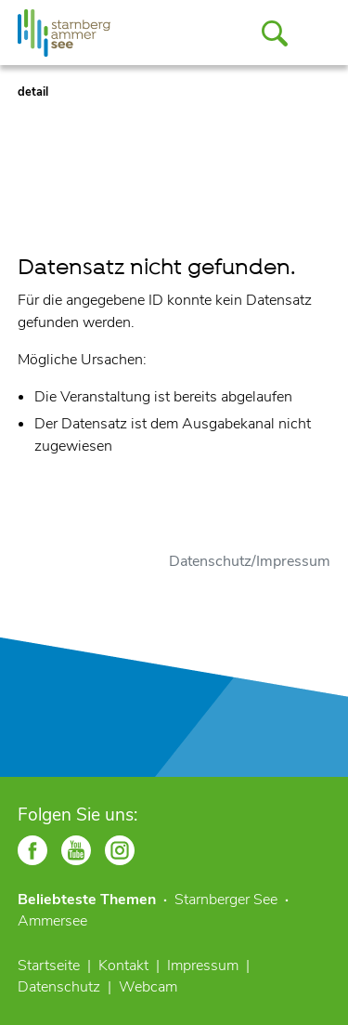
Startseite (49, 965)
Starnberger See (225, 899)
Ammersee (52, 921)
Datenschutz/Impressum (249, 561)
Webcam (148, 987)
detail (33, 92)
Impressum (202, 965)
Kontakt (123, 965)
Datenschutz (59, 987)
